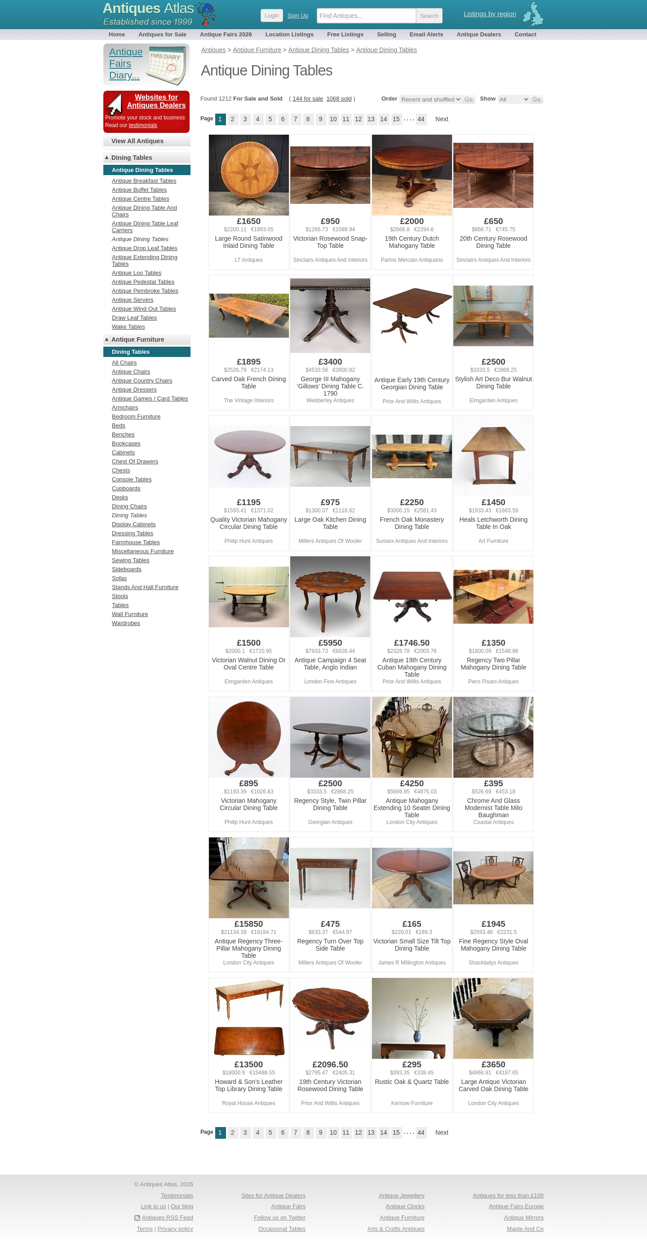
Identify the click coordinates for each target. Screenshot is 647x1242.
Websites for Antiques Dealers (156, 101)
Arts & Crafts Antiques (396, 1228)
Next (441, 119)
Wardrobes (126, 623)
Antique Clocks (405, 1206)
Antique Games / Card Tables (150, 398)
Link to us (153, 1206)
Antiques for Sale (162, 34)
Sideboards (127, 569)
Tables (120, 605)
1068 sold (338, 98)
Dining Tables (131, 157)
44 (421, 119)
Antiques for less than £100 (508, 1195)
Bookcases (126, 443)
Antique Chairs (131, 371)
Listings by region (490, 14)
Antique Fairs (288, 1206)
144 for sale (307, 98)
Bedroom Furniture (136, 416)
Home (117, 34)
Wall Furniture (130, 614)
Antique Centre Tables (140, 198)
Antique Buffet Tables (139, 189)
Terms (145, 1228)
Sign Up (298, 15)
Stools (120, 596)
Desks (120, 497)
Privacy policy (175, 1228)
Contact (525, 34)
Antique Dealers (479, 34)
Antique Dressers (134, 389)
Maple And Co (525, 1228)
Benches (123, 434)
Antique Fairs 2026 (226, 34)
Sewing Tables (131, 560)
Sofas (119, 578)
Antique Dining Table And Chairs (144, 211)
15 (396, 119)
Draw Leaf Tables (134, 317)
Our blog (182, 1206)
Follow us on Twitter (280, 1217)
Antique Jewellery (402, 1195)
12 (358, 119)
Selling (386, 34)
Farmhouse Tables (136, 542)
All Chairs (124, 362)
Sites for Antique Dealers (273, 1195)
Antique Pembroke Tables (145, 290)
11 (346, 119)
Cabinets (123, 452)
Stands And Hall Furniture (145, 587)
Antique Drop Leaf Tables (144, 248)
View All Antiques (137, 141)
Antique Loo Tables (136, 272)
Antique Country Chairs (142, 380)
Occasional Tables (282, 1228)
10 (333, 119)
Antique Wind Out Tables (144, 308)
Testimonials (177, 1195)
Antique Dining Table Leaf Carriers (145, 226)
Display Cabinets (134, 524)
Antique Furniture (137, 339)
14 (383, 119)
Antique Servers (133, 299)
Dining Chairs (129, 506)
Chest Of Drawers (135, 461)
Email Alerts (426, 34)
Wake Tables (128, 326)
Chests (121, 470)
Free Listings (345, 34)
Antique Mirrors (524, 1217)
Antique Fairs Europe (516, 1206)
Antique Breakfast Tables (144, 180)
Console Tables (132, 479)
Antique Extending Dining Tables (144, 260)
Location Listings (290, 34)
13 (371, 119)
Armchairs (125, 407)
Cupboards (126, 488)
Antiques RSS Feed (167, 1217)
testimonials (143, 125)
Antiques (148, 8)
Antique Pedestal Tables (143, 281)
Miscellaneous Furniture (143, 551)
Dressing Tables (132, 533)
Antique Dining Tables (140, 239)
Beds (118, 425)
